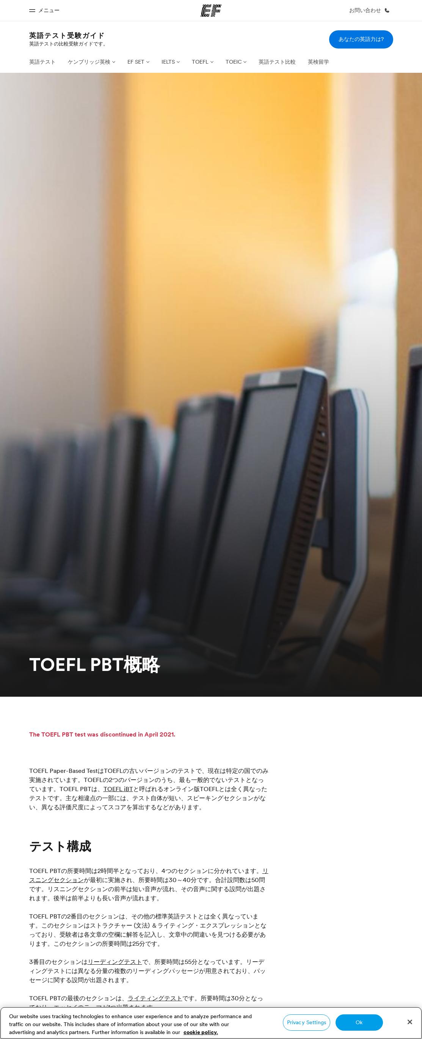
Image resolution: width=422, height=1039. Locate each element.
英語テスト (42, 62)
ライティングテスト (155, 998)
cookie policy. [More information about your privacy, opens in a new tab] (201, 1032)
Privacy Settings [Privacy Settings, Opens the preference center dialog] (306, 1022)
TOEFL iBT (118, 789)
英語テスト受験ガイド (67, 35)
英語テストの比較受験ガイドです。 (68, 43)
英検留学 (318, 62)
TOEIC (234, 62)
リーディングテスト (115, 962)
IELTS (168, 62)
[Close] (410, 1022)
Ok (359, 1022)
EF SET (135, 62)
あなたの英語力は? (361, 39)
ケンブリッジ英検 (89, 62)
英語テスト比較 (277, 62)
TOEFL (200, 62)
